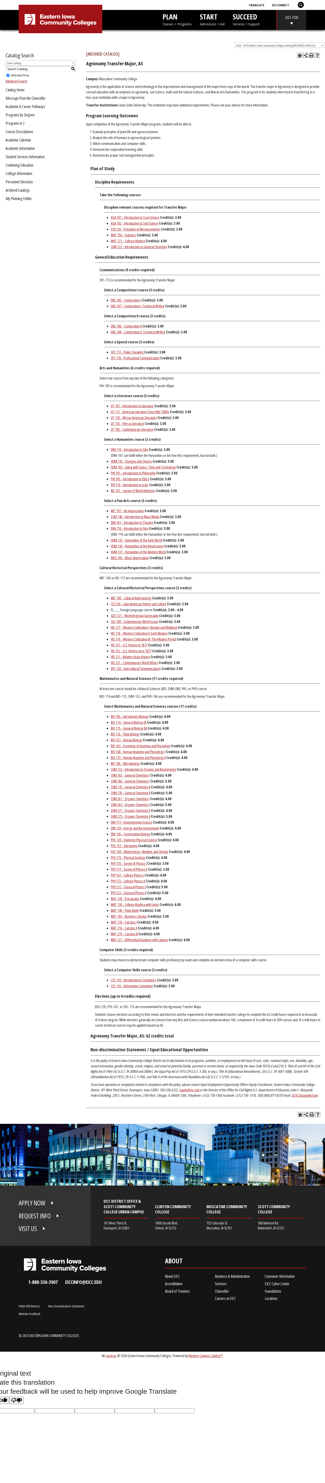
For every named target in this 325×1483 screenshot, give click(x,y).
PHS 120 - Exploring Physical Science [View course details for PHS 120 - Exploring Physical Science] (134, 839)
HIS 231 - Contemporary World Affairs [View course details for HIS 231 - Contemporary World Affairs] (134, 662)
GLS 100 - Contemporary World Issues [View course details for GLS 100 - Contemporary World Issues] (134, 621)
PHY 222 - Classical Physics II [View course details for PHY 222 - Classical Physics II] (128, 892)
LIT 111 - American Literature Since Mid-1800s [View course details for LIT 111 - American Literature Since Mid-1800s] (140, 411)
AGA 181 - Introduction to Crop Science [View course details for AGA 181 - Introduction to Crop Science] (135, 217)
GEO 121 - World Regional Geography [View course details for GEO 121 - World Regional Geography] (134, 615)
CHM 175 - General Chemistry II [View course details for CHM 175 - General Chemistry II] (130, 787)
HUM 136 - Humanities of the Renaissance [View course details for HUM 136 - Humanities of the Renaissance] (137, 546)
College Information (19, 173)
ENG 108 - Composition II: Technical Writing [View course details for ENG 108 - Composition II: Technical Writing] (138, 332)
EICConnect (280, 5)
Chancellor (222, 1291)
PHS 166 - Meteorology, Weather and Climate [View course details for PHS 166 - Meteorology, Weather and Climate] (139, 851)
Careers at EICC (225, 1298)
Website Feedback (29, 1313)
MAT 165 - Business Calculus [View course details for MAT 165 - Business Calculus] (129, 916)
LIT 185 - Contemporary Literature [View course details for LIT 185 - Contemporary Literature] (132, 429)
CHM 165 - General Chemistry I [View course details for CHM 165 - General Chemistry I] (130, 775)
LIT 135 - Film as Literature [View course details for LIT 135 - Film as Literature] (127, 423)
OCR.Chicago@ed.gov (305, 1095)
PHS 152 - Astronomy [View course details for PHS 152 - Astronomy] (124, 845)
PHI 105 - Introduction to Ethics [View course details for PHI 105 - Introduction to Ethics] (130, 478)
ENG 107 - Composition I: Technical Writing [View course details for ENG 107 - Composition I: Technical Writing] (138, 306)
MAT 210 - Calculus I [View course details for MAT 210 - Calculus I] (124, 922)
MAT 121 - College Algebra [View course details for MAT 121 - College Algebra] (128, 240)
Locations (271, 1298)
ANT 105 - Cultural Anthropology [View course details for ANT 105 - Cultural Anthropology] (131, 598)
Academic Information (20, 148)
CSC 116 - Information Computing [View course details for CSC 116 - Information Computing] (132, 985)
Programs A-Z (15, 123)
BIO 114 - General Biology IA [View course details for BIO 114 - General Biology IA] (128, 722)
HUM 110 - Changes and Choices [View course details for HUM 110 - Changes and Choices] (131, 461)
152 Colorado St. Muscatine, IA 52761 (219, 1225)
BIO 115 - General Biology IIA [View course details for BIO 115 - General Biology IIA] (129, 728)
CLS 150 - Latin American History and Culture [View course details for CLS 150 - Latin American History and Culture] (138, 603)
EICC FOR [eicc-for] (291, 17)
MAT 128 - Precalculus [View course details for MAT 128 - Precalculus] (125, 898)
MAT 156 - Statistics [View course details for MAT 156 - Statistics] (123, 235)
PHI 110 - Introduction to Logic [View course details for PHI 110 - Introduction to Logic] (130, 484)
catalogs (110, 1355)
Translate (256, 5)
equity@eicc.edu (189, 1089)
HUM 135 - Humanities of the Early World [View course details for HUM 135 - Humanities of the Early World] (136, 540)
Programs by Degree (20, 115)
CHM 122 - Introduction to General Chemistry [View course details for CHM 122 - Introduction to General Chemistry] (139, 246)
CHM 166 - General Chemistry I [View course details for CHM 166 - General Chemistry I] (130, 781)
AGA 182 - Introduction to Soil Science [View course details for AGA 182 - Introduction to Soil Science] (134, 223)
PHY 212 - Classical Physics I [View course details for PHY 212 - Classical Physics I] (128, 886)
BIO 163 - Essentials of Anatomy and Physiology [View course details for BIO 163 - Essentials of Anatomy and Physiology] (140, 745)
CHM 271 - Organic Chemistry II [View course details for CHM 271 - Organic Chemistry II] (130, 810)
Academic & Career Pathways (25, 106)
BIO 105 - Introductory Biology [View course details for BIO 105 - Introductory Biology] (130, 716)
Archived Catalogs (18, 190)
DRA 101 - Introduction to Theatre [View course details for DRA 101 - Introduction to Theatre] (132, 522)
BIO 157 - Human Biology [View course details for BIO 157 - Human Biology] (126, 740)
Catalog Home (15, 89)
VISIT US (28, 1228)
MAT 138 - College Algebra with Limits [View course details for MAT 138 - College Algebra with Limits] (135, 904)
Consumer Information (280, 1276)
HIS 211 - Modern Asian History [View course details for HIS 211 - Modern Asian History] (130, 656)
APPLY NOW (32, 1202)
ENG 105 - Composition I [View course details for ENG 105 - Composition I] (126, 300)
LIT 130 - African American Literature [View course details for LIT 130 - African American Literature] (134, 417)
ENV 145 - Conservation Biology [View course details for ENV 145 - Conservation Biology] (130, 834)
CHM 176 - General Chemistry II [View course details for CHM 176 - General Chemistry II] (130, 792)
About (174, 1261)
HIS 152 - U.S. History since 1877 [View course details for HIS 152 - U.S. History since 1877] (131, 650)
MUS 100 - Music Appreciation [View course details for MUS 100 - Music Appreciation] (130, 557)
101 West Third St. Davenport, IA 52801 (116, 1225)
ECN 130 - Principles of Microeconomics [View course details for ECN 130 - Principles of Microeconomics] (135, 229)
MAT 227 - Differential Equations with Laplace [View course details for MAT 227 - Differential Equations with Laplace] (139, 939)
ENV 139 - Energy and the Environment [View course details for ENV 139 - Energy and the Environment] (135, 828)
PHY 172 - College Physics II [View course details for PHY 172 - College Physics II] (128, 881)
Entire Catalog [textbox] (14, 63)
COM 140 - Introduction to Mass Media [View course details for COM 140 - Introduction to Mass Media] (135, 516)
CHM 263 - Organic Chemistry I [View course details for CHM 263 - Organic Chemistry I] (130, 804)
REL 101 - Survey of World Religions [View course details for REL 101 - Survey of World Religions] (133, 490)
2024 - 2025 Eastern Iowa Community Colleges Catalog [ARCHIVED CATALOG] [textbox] (275, 45)
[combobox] (279, 45)
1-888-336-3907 (43, 1282)
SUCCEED (246, 19)
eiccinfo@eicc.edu (83, 1282)
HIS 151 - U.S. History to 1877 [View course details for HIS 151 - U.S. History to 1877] (129, 645)
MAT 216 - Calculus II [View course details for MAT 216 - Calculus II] (124, 928)
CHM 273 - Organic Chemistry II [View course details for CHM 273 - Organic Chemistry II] (130, 816)
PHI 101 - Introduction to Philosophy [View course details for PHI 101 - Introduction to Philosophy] (133, 473)
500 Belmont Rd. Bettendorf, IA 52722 (271, 1225)
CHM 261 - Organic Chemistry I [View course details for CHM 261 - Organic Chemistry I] (130, 798)
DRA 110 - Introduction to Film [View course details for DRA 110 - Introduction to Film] (129, 449)
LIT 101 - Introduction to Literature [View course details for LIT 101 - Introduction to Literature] (132, 405)
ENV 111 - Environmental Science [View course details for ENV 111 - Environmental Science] (131, 822)
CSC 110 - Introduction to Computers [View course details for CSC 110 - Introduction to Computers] (133, 980)
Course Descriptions (19, 131)
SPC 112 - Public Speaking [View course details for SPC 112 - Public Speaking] (127, 352)
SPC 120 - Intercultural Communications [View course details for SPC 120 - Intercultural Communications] (136, 668)
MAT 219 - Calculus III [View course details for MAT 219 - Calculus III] (124, 933)
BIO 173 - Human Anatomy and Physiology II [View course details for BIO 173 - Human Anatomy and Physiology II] (138, 757)
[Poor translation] (16, 1400)
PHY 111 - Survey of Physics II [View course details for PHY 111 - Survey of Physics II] (129, 869)
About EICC (172, 1276)
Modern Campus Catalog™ (206, 1355)
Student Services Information (25, 156)
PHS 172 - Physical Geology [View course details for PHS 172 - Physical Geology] (128, 857)
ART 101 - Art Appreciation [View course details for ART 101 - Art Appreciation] (127, 510)
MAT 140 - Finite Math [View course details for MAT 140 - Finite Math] (125, 910)
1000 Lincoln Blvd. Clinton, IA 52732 (166, 1225)
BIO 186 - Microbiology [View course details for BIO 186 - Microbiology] (125, 763)
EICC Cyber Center (277, 1283)
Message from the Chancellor (26, 98)
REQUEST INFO (35, 1215)
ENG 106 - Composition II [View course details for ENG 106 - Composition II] (126, 326)
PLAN (177, 19)
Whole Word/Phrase (20, 75)
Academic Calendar (18, 140)
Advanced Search (16, 81)
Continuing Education (19, 165)
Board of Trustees (177, 1291)
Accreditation (173, 1283)
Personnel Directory (19, 181)
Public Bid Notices (29, 1306)
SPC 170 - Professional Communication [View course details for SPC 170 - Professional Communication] (135, 358)
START (212, 19)
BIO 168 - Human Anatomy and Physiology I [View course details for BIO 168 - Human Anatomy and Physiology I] (138, 751)
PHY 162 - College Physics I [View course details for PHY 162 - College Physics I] (127, 875)
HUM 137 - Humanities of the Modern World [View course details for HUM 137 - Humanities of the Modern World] (138, 551)
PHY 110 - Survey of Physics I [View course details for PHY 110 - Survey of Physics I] (129, 863)
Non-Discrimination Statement (66, 1306)
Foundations (273, 1291)
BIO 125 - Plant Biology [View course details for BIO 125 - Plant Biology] (125, 734)
